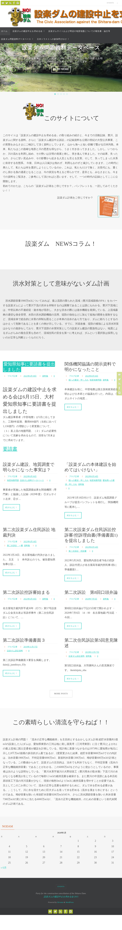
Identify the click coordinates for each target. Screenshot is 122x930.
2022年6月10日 (32, 605)
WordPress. (70, 919)
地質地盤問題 (99, 380)
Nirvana (60, 919)
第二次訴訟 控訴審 (79, 557)
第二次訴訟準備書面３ (25, 656)
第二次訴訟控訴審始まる (28, 598)
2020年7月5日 (93, 610)
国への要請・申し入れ (80, 380)
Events (110, 3)
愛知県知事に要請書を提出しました (28, 366)
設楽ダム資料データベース (35, 489)
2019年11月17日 (33, 662)
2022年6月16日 (93, 376)
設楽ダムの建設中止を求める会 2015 (61, 913)
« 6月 (4, 884)
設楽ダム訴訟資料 (16, 666)
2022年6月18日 (32, 376)
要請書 (10, 452)
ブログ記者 (13, 376)
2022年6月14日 (93, 480)
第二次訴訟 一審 (16, 551)
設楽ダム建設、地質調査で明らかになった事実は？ (28, 474)
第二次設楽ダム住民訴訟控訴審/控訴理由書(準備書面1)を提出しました (90, 541)
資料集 (48, 376)
